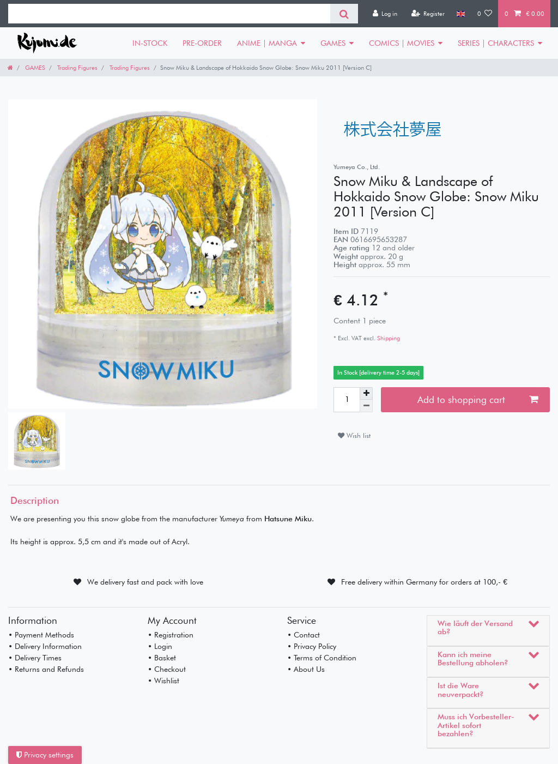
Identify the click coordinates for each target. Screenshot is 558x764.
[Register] (428, 13)
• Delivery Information (45, 646)
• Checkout (167, 669)
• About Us (306, 669)
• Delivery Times (35, 657)
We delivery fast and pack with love (145, 581)
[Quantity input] (346, 399)
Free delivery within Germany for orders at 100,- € (424, 581)
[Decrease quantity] (366, 406)
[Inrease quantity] (366, 393)
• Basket (162, 657)
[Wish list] (485, 13)
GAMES (332, 43)
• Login (160, 646)
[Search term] (169, 13)
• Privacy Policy (311, 646)
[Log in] (384, 13)
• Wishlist (163, 680)
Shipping (387, 338)
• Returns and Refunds (46, 669)
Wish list (354, 435)
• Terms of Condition (321, 657)
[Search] (344, 13)
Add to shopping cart (477, 399)
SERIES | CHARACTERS (496, 43)
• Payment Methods (41, 634)
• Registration (170, 634)
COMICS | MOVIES (401, 43)
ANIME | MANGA (267, 43)
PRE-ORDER (202, 43)
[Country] (461, 13)
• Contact (303, 634)
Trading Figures (77, 67)
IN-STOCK (149, 43)
